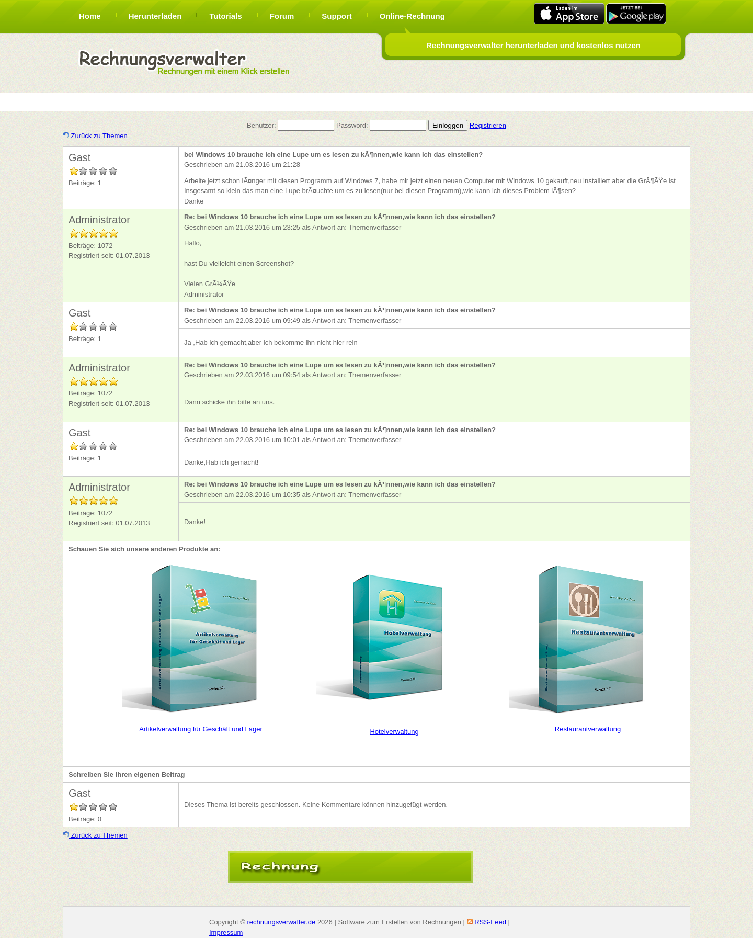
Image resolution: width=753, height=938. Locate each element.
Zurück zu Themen (95, 136)
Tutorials (225, 16)
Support (337, 16)
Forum (282, 16)
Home (90, 16)
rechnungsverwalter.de (281, 922)
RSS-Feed (490, 922)
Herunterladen (155, 16)
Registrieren (488, 125)
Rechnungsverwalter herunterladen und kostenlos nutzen (533, 45)
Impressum (226, 932)
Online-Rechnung (412, 16)
